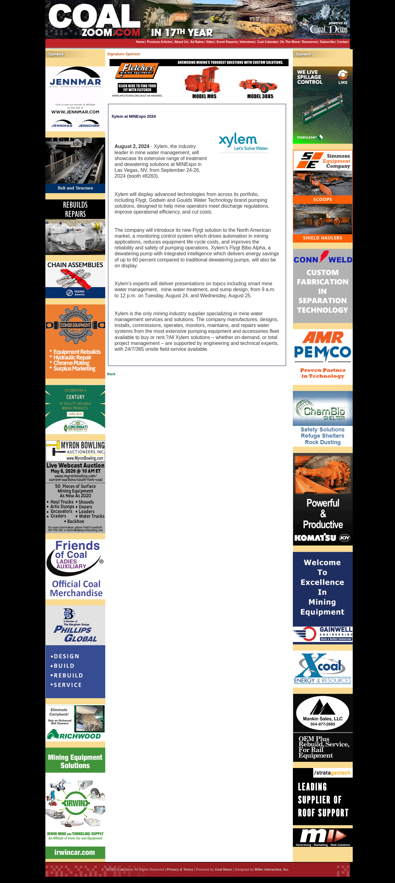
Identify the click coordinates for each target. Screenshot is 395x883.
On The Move (290, 42)
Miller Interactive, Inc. (272, 869)
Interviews (247, 42)
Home (140, 42)
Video (210, 42)
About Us (181, 42)
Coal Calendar (267, 42)
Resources (310, 42)
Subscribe (327, 42)
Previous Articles (159, 42)
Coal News (223, 869)
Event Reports (227, 42)
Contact (342, 42)
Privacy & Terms (180, 869)
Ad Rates (196, 42)
